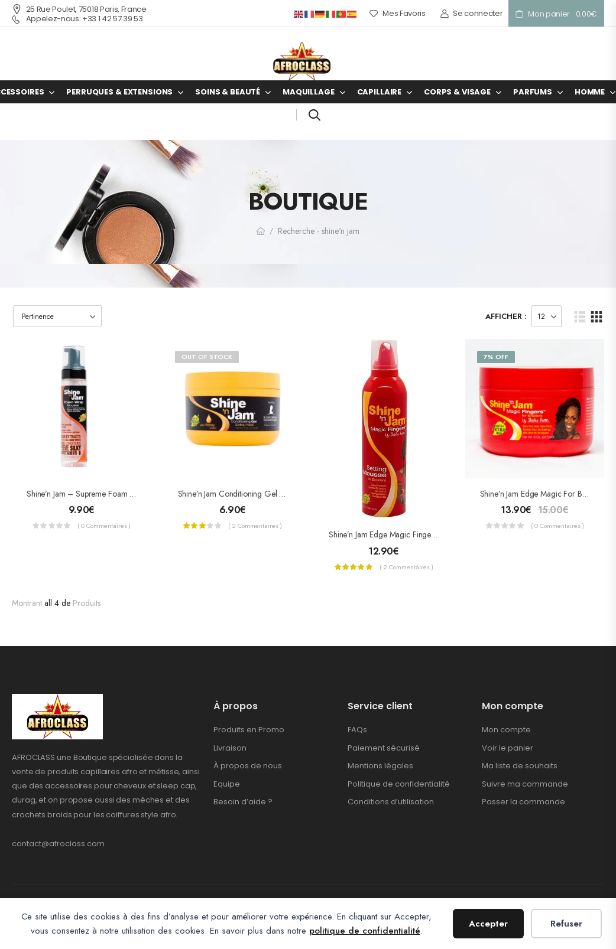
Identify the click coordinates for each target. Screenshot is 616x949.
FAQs (357, 729)
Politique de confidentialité (399, 784)
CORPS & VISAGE (457, 91)
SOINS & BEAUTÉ (227, 91)
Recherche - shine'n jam (318, 231)
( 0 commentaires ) (104, 525)
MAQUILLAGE (309, 91)
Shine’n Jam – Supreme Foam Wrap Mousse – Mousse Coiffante (135, 494)
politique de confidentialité (364, 930)
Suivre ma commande (525, 784)
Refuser (566, 923)
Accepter (488, 923)
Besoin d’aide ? (243, 801)
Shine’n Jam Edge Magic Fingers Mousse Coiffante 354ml (425, 534)
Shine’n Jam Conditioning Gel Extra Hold (246, 494)
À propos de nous (247, 765)
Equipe (226, 784)
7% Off (496, 356)
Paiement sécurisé (384, 748)
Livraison (230, 748)
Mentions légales (380, 765)
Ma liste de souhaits (519, 765)
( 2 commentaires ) (255, 525)
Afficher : (506, 316)
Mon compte (506, 729)
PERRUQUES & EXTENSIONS (119, 91)
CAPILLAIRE (379, 91)
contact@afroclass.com (58, 843)
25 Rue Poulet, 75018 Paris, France (79, 9)
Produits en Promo (248, 729)
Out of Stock (206, 356)
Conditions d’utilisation (391, 801)
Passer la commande (523, 801)
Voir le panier (507, 748)
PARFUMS (532, 91)
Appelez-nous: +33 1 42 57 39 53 (77, 19)
